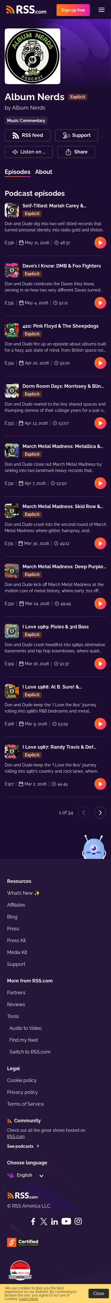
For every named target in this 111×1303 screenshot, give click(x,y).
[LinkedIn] (54, 1221)
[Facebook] (33, 1221)
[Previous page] (84, 813)
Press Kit (16, 940)
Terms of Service (25, 1104)
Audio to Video (25, 1028)
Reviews (16, 1004)
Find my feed (23, 1040)
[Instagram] (78, 1221)
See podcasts (23, 1146)
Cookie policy (22, 1080)
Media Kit (17, 952)
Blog (12, 917)
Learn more (28, 1299)
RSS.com (16, 1136)
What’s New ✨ (23, 893)
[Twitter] (43, 1221)
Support (16, 964)
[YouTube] (66, 1221)
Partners (16, 992)
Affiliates (16, 905)
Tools (13, 1016)
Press (13, 928)
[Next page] (100, 813)
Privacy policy (22, 1092)
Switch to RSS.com (30, 1052)
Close (98, 1293)
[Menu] (101, 9)
